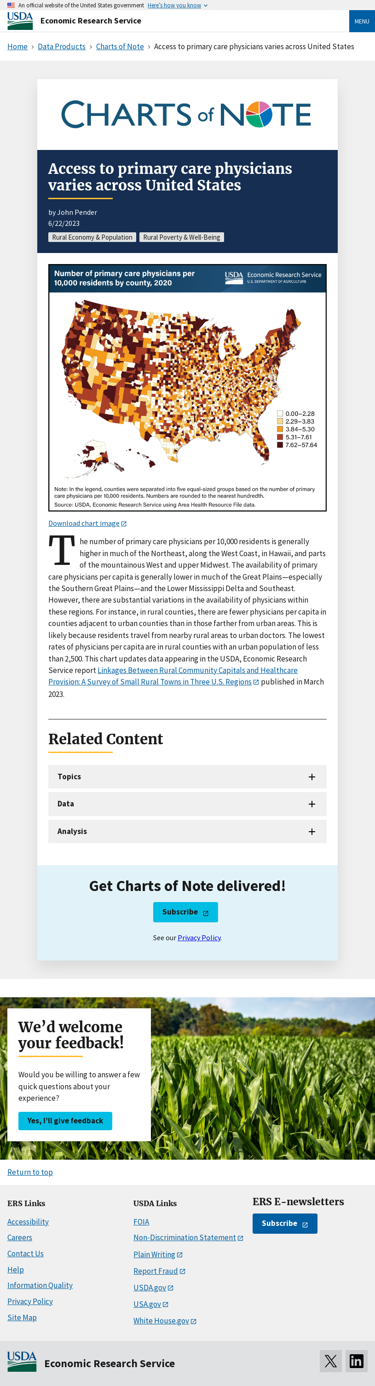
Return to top (30, 1172)
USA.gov (147, 1304)
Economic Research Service (90, 20)
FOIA (141, 1222)
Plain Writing (154, 1254)
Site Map (22, 1317)
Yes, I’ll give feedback (65, 1121)
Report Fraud (155, 1271)
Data (66, 804)
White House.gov (161, 1321)
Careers (19, 1237)
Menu (362, 21)
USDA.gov (149, 1287)
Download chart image (84, 523)
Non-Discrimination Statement (184, 1237)
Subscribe (180, 912)
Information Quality (40, 1285)
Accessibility (28, 1222)
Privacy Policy (199, 937)
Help (15, 1270)
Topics (69, 776)
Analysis (72, 831)
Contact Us (25, 1253)
